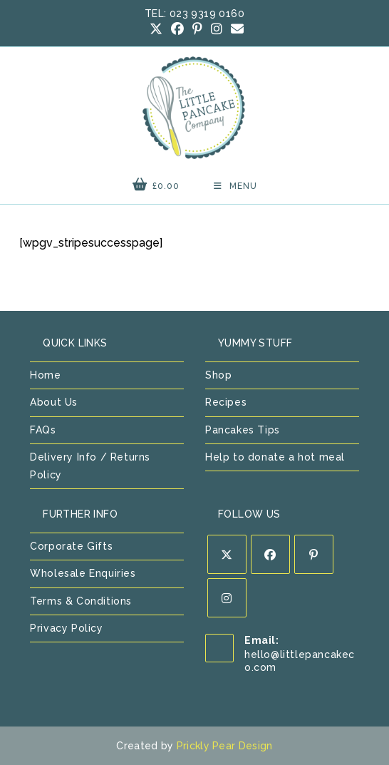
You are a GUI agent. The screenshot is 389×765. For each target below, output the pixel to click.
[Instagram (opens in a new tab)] (217, 29)
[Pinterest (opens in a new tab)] (197, 29)
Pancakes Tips (242, 430)
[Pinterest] (313, 554)
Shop (218, 375)
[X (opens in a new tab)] (156, 29)
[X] (227, 554)
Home (45, 375)
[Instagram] (227, 597)
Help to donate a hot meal (275, 457)
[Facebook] (270, 554)
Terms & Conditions (81, 601)
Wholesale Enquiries (82, 573)
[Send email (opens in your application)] (235, 29)
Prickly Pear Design (225, 745)
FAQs (43, 430)
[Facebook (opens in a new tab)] (177, 29)
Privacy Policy (66, 628)
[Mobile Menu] (235, 186)
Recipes (226, 402)
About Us (54, 402)
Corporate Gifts (71, 546)
